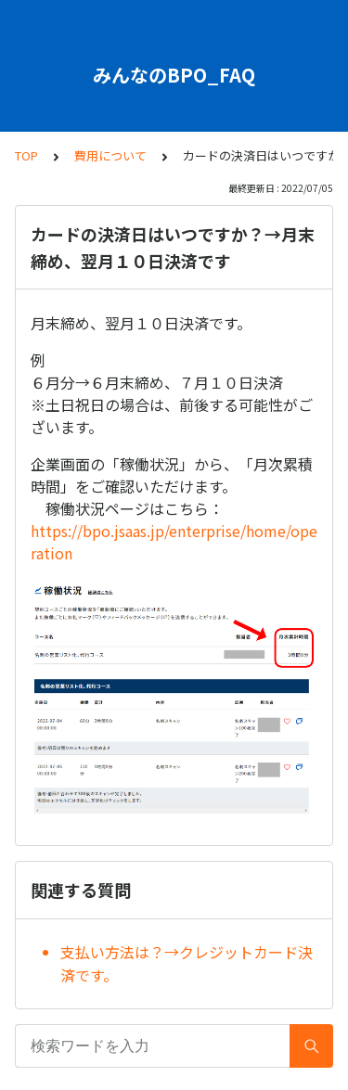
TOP (26, 155)
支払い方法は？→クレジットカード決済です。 (186, 964)
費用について (110, 155)
